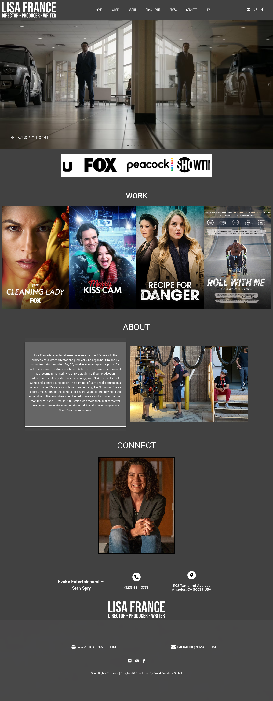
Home (98, 9)
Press (173, 9)
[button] (4, 84)
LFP (208, 9)
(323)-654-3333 (136, 587)
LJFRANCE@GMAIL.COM (196, 647)
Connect (191, 9)
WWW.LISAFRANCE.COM (97, 647)
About (132, 9)
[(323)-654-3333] (136, 577)
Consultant (153, 9)
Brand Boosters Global (168, 673)
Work (115, 9)
